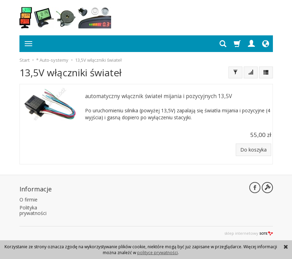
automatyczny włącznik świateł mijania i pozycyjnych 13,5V (158, 96)
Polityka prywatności (33, 210)
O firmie (28, 199)
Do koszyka (253, 149)
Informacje (35, 188)
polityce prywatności (157, 253)
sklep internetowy (248, 233)
